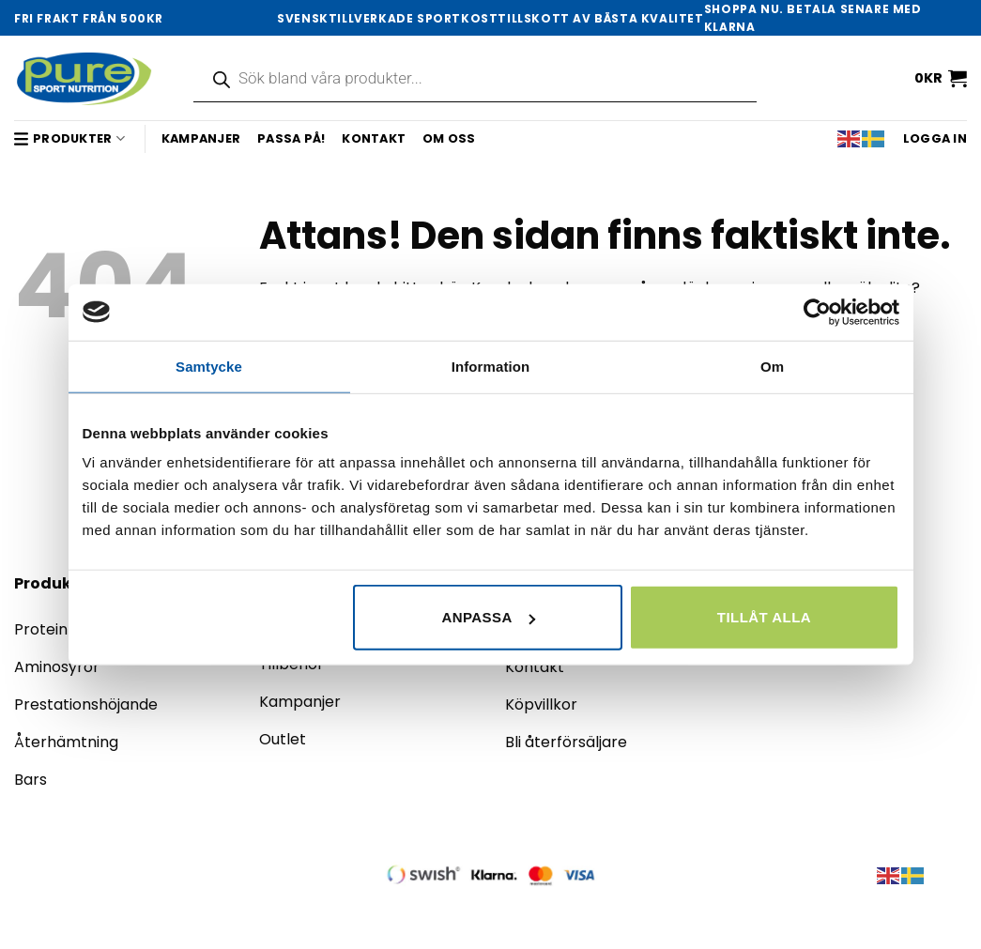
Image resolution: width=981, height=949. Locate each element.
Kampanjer (200, 138)
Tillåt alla (764, 617)
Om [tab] (772, 366)
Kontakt (374, 138)
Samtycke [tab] (209, 366)
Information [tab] (491, 366)
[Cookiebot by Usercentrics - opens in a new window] (817, 312)
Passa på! (291, 138)
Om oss (449, 138)
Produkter (69, 138)
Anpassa (487, 617)
